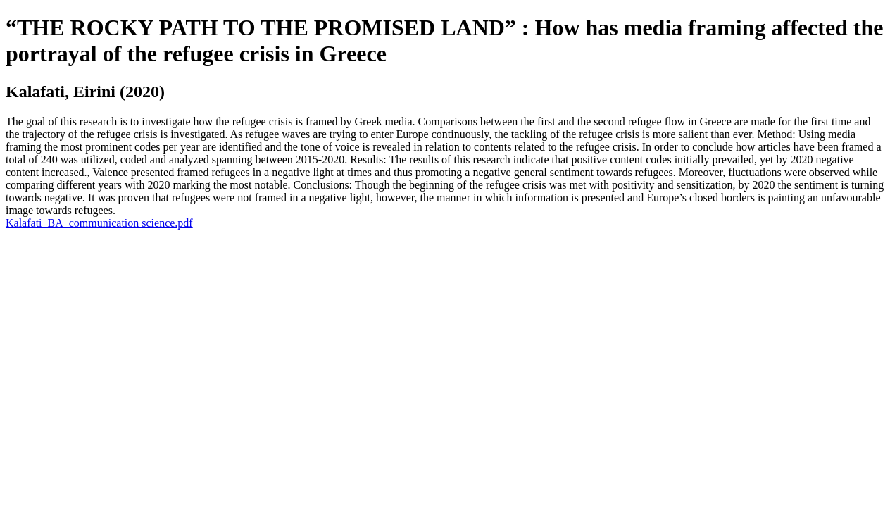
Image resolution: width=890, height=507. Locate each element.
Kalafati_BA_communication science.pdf (99, 223)
